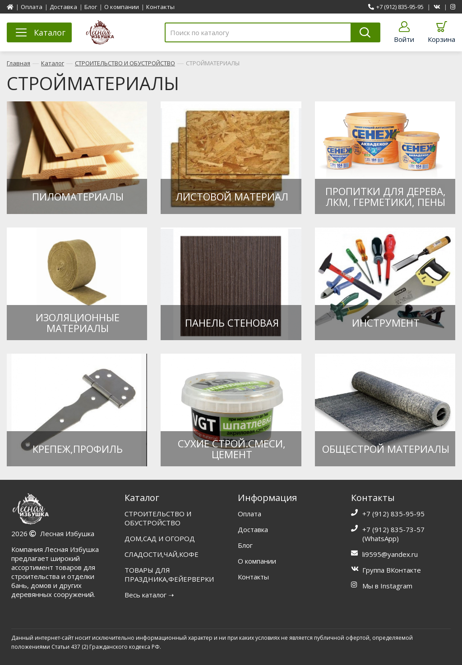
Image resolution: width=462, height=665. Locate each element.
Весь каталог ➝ (149, 594)
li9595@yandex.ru (390, 554)
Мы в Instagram (387, 585)
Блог (90, 7)
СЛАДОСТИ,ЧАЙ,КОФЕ (162, 554)
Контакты (160, 7)
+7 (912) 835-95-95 (396, 7)
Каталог (52, 63)
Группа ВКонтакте (391, 569)
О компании (121, 7)
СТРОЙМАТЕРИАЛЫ (213, 63)
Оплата (31, 7)
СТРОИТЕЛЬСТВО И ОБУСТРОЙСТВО (125, 63)
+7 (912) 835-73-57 (393, 529)
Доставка (63, 7)
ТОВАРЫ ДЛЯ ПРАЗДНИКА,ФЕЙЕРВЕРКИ (169, 574)
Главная (18, 63)
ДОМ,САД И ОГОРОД (160, 538)
